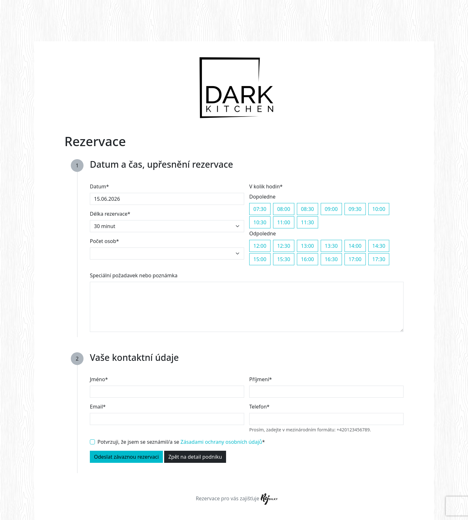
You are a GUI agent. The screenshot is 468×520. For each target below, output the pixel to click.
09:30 (355, 209)
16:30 (331, 259)
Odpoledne (262, 233)
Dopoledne (262, 196)
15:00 (259, 259)
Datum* (99, 186)
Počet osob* (104, 241)
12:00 (259, 245)
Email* (98, 406)
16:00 (307, 259)
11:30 (307, 222)
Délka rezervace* (110, 213)
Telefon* (259, 406)
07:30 (259, 209)
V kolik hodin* (266, 186)
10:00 (378, 209)
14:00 (355, 245)
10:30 (259, 222)
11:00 (283, 222)
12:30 (283, 245)
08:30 (307, 209)
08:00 (283, 209)
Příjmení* (260, 379)
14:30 (378, 245)
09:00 (331, 209)
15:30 (283, 259)
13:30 (331, 245)
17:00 (355, 259)
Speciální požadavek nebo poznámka (133, 275)
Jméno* (99, 379)
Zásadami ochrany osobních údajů (221, 441)
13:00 (307, 245)
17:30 (378, 259)
